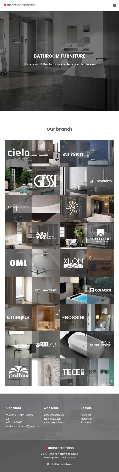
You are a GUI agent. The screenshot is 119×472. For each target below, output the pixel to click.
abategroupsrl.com (53, 415)
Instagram (86, 418)
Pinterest (86, 422)
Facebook (86, 415)
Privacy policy (51, 457)
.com (63, 422)
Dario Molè (66, 464)
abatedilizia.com (52, 418)
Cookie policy (68, 457)
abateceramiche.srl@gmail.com (23, 426)
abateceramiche (52, 422)
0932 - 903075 (14, 422)
